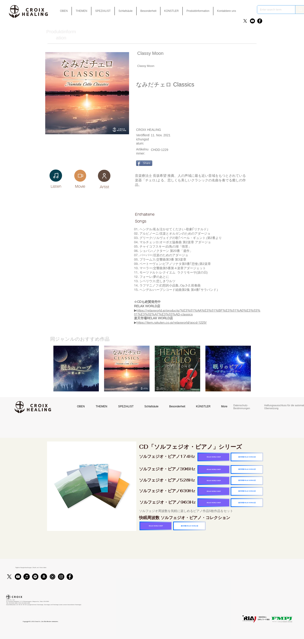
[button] (148, 11)
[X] (245, 20)
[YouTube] (252, 20)
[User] (104, 176)
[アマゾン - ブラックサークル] (44, 576)
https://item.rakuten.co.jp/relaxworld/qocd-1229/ (172, 322)
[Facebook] (259, 20)
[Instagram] (61, 576)
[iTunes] (26, 576)
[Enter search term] (273, 9)
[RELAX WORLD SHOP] (213, 457)
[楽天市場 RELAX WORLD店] (247, 457)
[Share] (144, 163)
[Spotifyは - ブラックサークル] (35, 576)
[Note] (56, 176)
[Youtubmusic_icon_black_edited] (52, 576)
